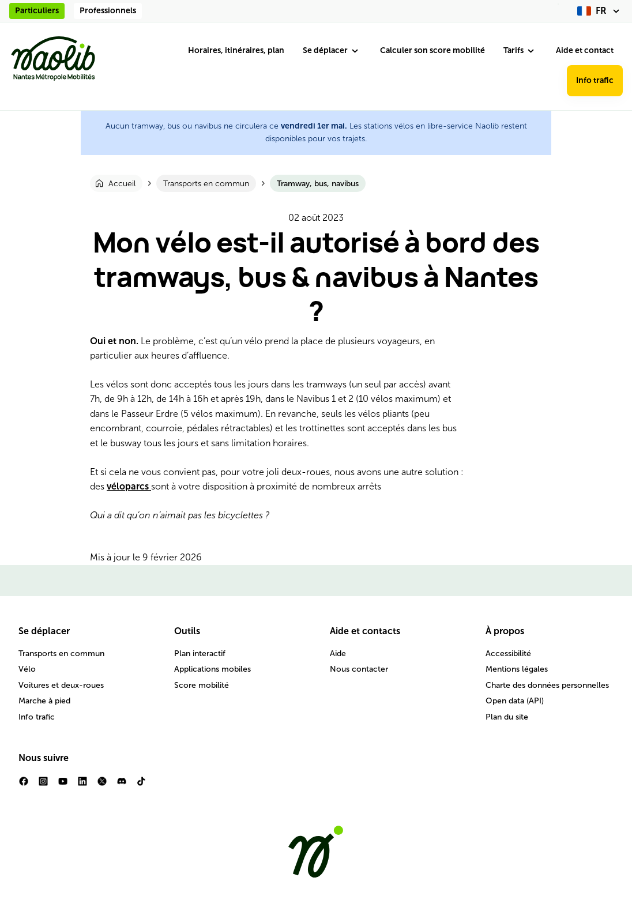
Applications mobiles (212, 669)
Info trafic (595, 80)
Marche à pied (44, 701)
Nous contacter (359, 669)
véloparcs (129, 486)
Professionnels (108, 11)
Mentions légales (517, 669)
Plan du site (507, 717)
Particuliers (37, 11)
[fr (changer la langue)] (600, 11)
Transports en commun (61, 653)
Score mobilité (201, 685)
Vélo (27, 669)
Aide (338, 653)
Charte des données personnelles (547, 685)
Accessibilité (508, 653)
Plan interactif (199, 653)
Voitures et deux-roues (61, 685)
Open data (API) (515, 701)
